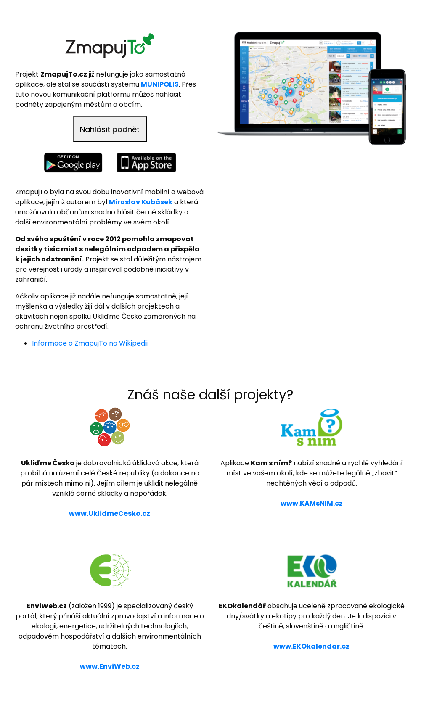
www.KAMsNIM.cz (312, 503)
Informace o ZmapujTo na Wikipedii (90, 343)
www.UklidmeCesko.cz (109, 513)
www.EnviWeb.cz (110, 666)
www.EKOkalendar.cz (311, 646)
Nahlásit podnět (110, 129)
